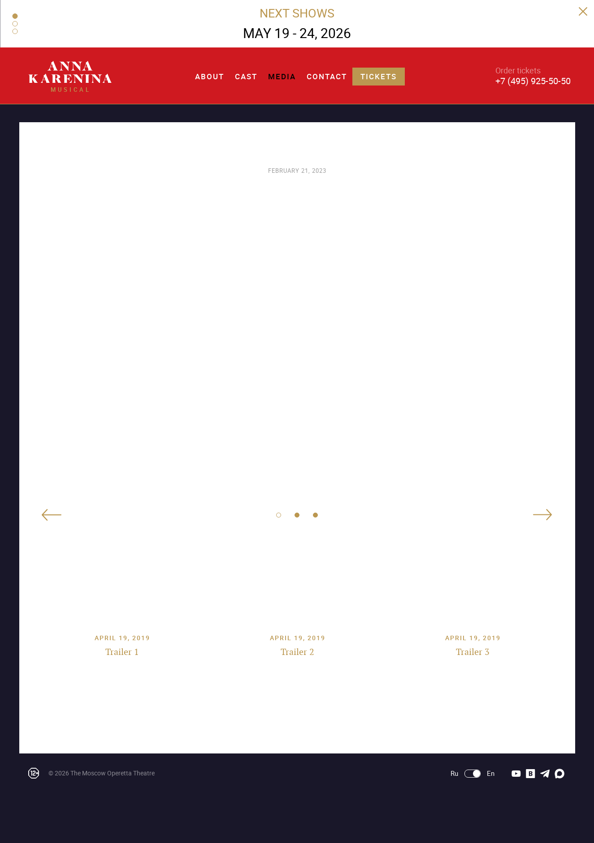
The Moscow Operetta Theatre (112, 773)
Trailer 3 (473, 652)
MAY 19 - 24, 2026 (297, 33)
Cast (246, 76)
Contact (327, 76)
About (209, 76)
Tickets (378, 76)
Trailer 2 (297, 652)
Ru (454, 773)
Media (282, 76)
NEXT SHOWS (297, 12)
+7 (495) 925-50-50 (533, 81)
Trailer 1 (122, 652)
